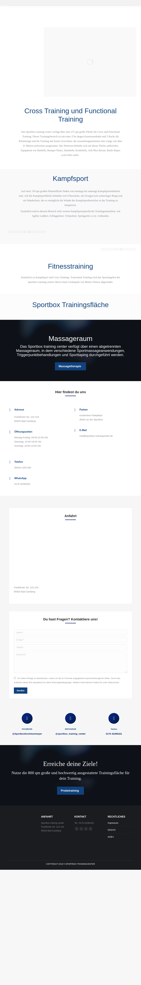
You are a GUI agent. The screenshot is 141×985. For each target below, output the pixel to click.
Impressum (113, 823)
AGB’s (111, 837)
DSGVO (112, 830)
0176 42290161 (114, 733)
